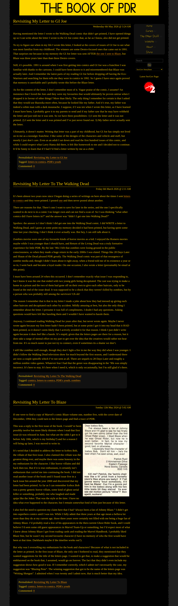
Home (149, 26)
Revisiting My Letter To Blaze (39, 402)
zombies (75, 380)
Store (149, 52)
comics (32, 380)
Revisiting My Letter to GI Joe (40, 21)
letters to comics (37, 161)
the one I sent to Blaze (108, 53)
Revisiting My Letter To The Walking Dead (51, 183)
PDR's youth (54, 161)
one (61, 200)
